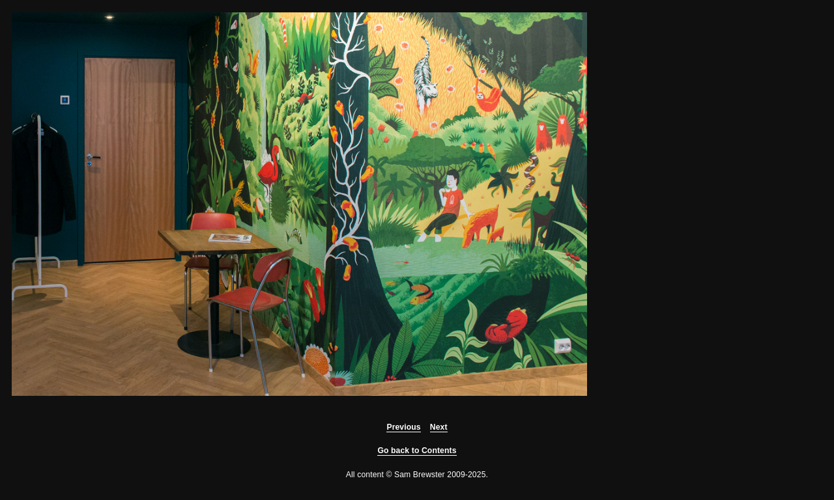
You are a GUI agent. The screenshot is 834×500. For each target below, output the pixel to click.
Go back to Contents (416, 450)
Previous (403, 427)
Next (439, 427)
